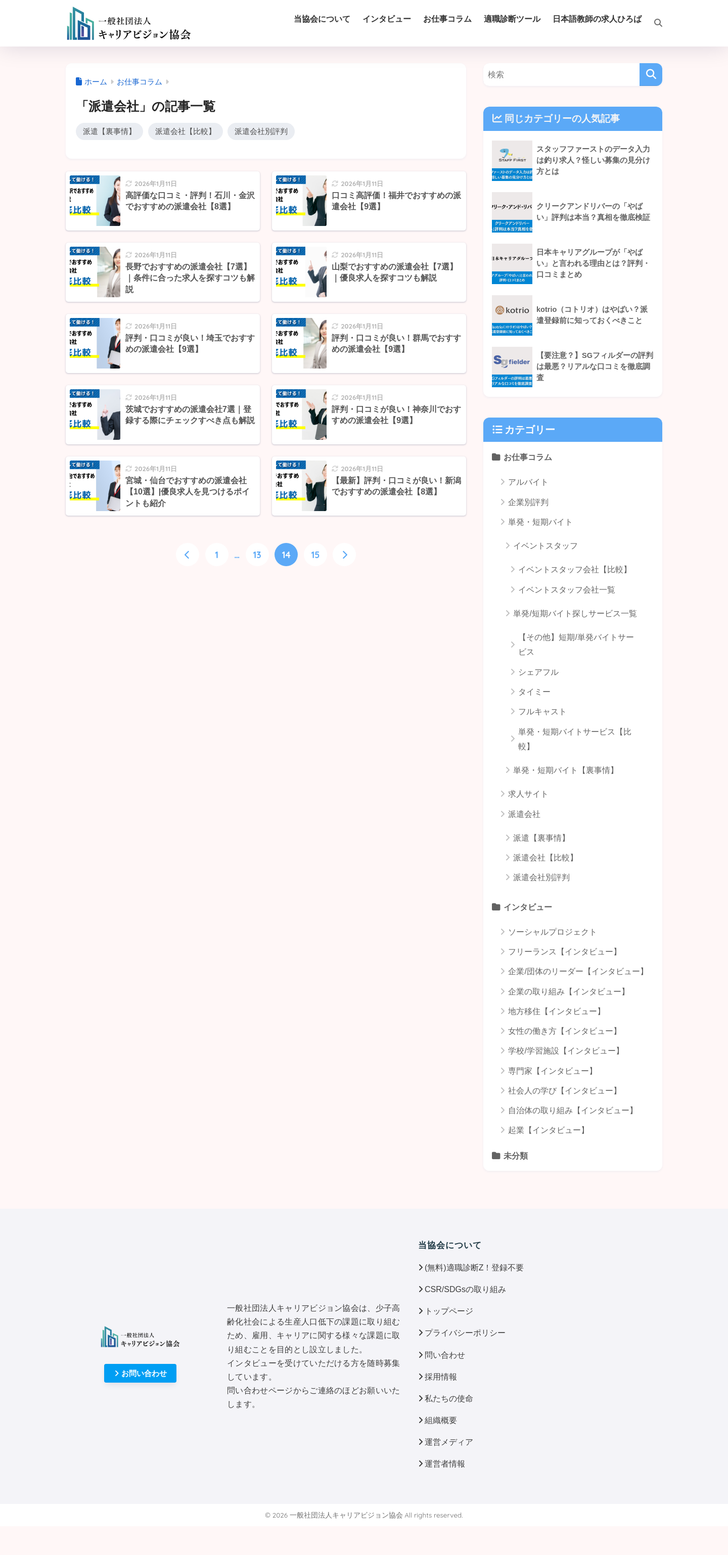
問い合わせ (445, 1355)
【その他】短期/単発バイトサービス (575, 644)
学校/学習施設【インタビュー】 (565, 1050)
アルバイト (528, 482)
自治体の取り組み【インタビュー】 (573, 1110)
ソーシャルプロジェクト (552, 932)
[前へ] (187, 554)
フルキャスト (542, 711)
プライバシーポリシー (465, 1333)
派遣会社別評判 (261, 131)
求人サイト (528, 794)
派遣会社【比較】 (185, 131)
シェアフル (538, 672)
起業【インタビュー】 (548, 1130)
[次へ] (344, 554)
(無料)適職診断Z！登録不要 (474, 1267)
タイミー (534, 692)
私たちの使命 (449, 1398)
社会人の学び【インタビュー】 (564, 1090)
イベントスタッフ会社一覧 (566, 589)
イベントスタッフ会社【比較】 (574, 569)
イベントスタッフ (545, 545)
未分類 (516, 1155)
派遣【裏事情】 (109, 131)
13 (257, 554)
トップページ (449, 1311)
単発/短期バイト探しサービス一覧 (574, 613)
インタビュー (528, 906)
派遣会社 (524, 814)
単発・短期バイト (540, 522)
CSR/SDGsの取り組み (465, 1289)
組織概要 (441, 1420)
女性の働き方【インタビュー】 (564, 1031)
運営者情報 (445, 1463)
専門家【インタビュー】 (552, 1071)
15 (315, 554)
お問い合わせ (140, 1373)
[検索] (652, 23)
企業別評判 (528, 502)
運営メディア (449, 1442)
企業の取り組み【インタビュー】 (568, 991)
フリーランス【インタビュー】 (564, 951)
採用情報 (441, 1377)
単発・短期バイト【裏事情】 (565, 770)
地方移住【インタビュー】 (556, 1011)
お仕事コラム (528, 457)
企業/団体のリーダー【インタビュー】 (578, 971)
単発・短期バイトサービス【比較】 (574, 739)
